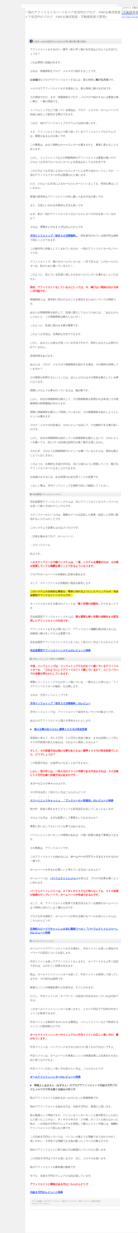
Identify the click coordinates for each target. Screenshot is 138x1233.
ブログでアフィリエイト (51, 1201)
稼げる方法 (96, 1201)
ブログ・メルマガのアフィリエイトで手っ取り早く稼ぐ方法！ (60, 41)
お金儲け (39, 1201)
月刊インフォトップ (85, 1201)
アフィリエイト (44, 1204)
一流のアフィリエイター (69, 1201)
